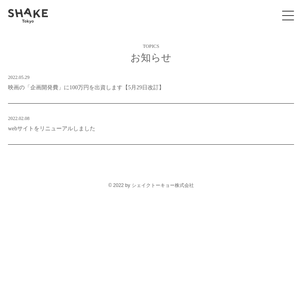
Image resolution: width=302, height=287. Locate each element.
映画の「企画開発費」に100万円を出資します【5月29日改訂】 (151, 81)
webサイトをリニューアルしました (151, 123)
